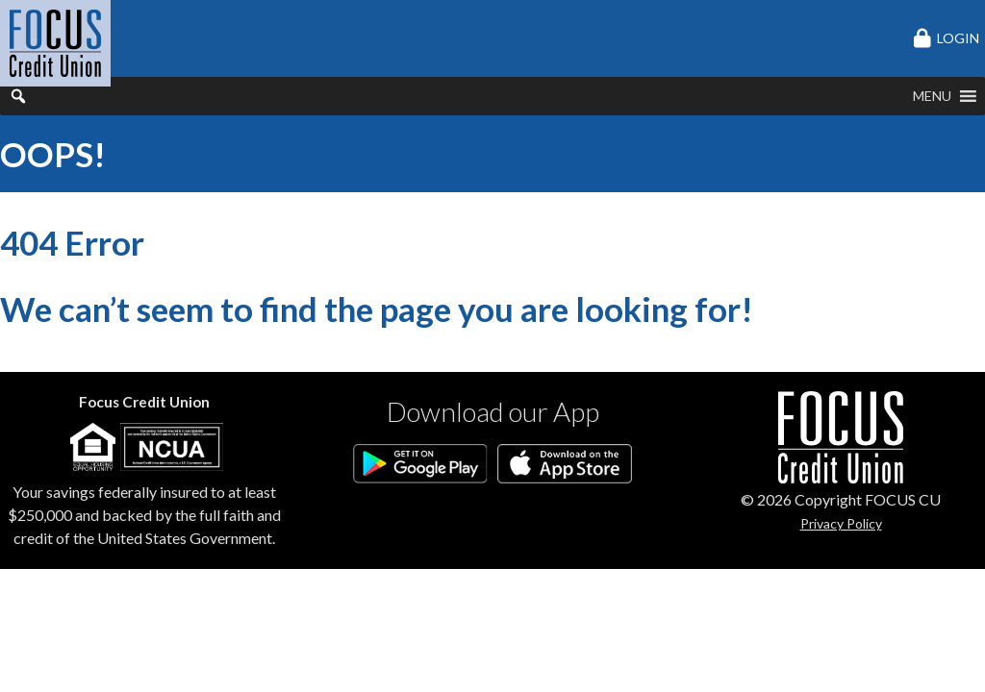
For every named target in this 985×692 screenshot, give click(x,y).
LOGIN (958, 38)
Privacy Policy (841, 523)
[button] (932, 96)
